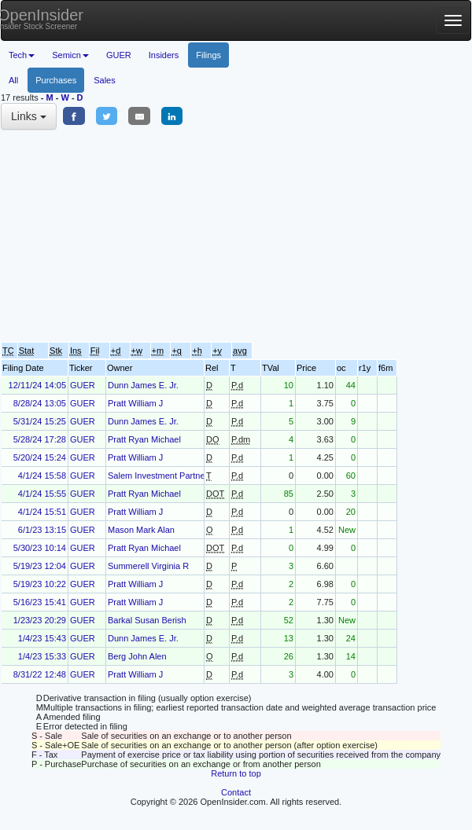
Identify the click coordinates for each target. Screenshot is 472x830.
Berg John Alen (137, 656)
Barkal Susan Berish (147, 620)
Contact (236, 792)
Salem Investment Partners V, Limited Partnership (203, 475)
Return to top (236, 773)
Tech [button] (22, 55)
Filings (208, 55)
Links (28, 116)
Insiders (164, 55)
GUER (118, 55)
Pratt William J (135, 403)
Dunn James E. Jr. (143, 385)
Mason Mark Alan (141, 529)
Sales (105, 80)
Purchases (55, 80)
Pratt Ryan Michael (144, 439)
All (13, 80)
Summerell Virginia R (148, 566)
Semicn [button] (70, 55)
